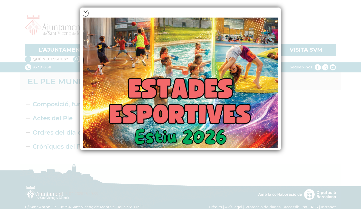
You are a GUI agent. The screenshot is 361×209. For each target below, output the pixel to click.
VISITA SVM (306, 49)
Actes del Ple (53, 118)
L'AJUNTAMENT (61, 49)
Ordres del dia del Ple (66, 132)
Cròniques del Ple (59, 146)
